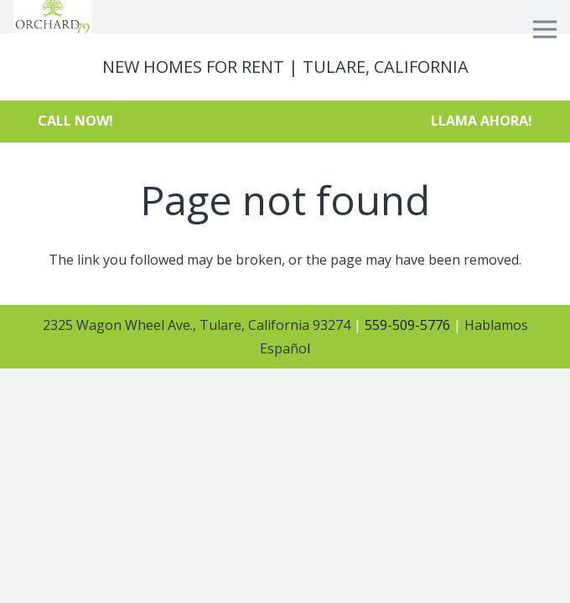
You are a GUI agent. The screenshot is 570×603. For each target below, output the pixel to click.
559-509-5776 (405, 325)
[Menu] (544, 29)
